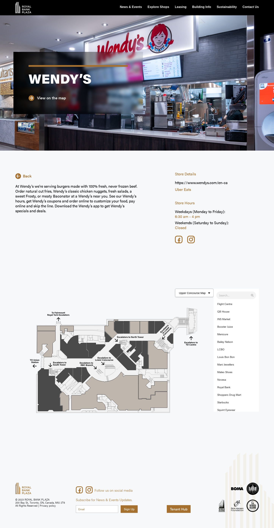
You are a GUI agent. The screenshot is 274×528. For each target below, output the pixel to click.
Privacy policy (48, 505)
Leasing (181, 7)
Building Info (201, 7)
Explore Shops (158, 7)
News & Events (131, 7)
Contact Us (250, 7)
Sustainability (227, 7)
